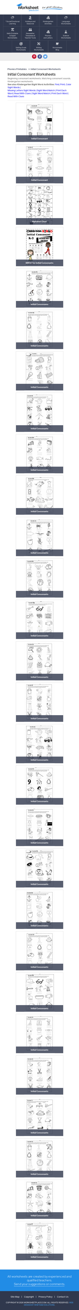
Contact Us (62, 1296)
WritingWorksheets (39, 46)
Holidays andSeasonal (30, 20)
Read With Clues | (23, 93)
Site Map (15, 1296)
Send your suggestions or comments (39, 1284)
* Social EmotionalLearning (12, 20)
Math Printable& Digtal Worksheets (12, 33)
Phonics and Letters (48, 34)
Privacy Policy (45, 1296)
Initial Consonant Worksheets (44, 69)
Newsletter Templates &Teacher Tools (30, 33)
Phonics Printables (17, 69)
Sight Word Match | (46, 90)
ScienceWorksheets (66, 34)
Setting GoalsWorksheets (21, 46)
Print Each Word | (59, 93)
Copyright (29, 1296)
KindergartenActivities (48, 20)
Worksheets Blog (57, 46)
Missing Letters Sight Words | (22, 90)
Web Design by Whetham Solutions (48, 1303)
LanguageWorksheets (66, 20)
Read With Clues (16, 96)
